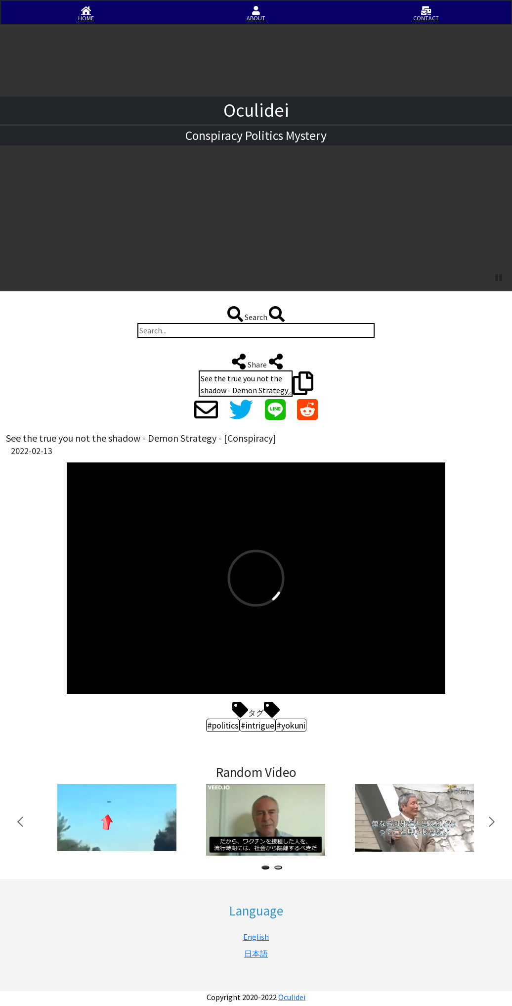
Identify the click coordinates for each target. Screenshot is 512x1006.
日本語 (256, 954)
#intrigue (257, 725)
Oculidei (291, 997)
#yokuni (290, 725)
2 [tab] (280, 868)
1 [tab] (267, 868)
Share (256, 361)
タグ (256, 710)
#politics (223, 725)
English (256, 937)
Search (256, 314)
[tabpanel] (115, 817)
